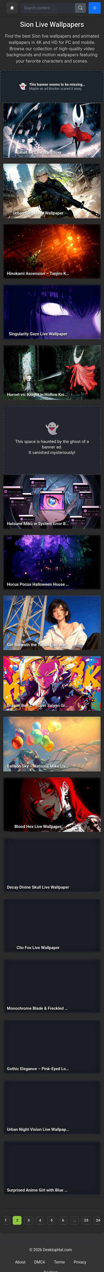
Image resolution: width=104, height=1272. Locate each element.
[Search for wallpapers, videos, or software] (47, 8)
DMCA (39, 1262)
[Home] (12, 8)
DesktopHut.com (57, 1250)
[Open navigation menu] (95, 8)
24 (98, 1220)
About (20, 1262)
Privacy (80, 1262)
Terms (59, 1262)
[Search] (80, 8)
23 (86, 1220)
